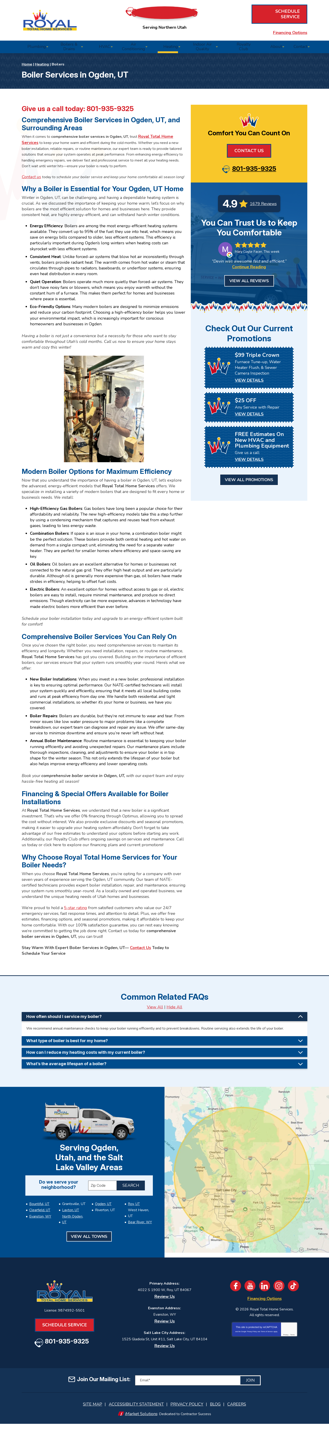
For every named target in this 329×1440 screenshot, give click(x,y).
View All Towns (89, 1247)
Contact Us (249, 150)
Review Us (164, 1314)
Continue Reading (249, 266)
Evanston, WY (39, 1233)
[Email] (198, 1397)
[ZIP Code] (102, 1203)
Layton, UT (69, 1227)
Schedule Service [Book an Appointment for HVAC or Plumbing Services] (277, 15)
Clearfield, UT (39, 1227)
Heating (42, 61)
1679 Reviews (263, 203)
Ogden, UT (102, 1221)
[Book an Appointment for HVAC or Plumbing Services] (31, 185)
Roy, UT (133, 1221)
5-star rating (75, 922)
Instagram (280, 1303)
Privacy (285, 1356)
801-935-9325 (166, 16)
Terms (292, 1356)
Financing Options (277, 26)
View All (155, 1023)
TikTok (296, 1303)
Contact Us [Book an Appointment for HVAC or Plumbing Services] (140, 962)
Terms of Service (267, 1352)
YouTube (249, 1303)
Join (250, 1397)
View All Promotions (249, 479)
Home (27, 61)
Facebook (233, 1303)
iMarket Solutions (137, 1430)
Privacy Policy (252, 1352)
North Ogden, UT (74, 1233)
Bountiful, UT (39, 1221)
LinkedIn (265, 1303)
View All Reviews (249, 280)
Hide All (174, 1023)
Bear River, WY (139, 1233)
